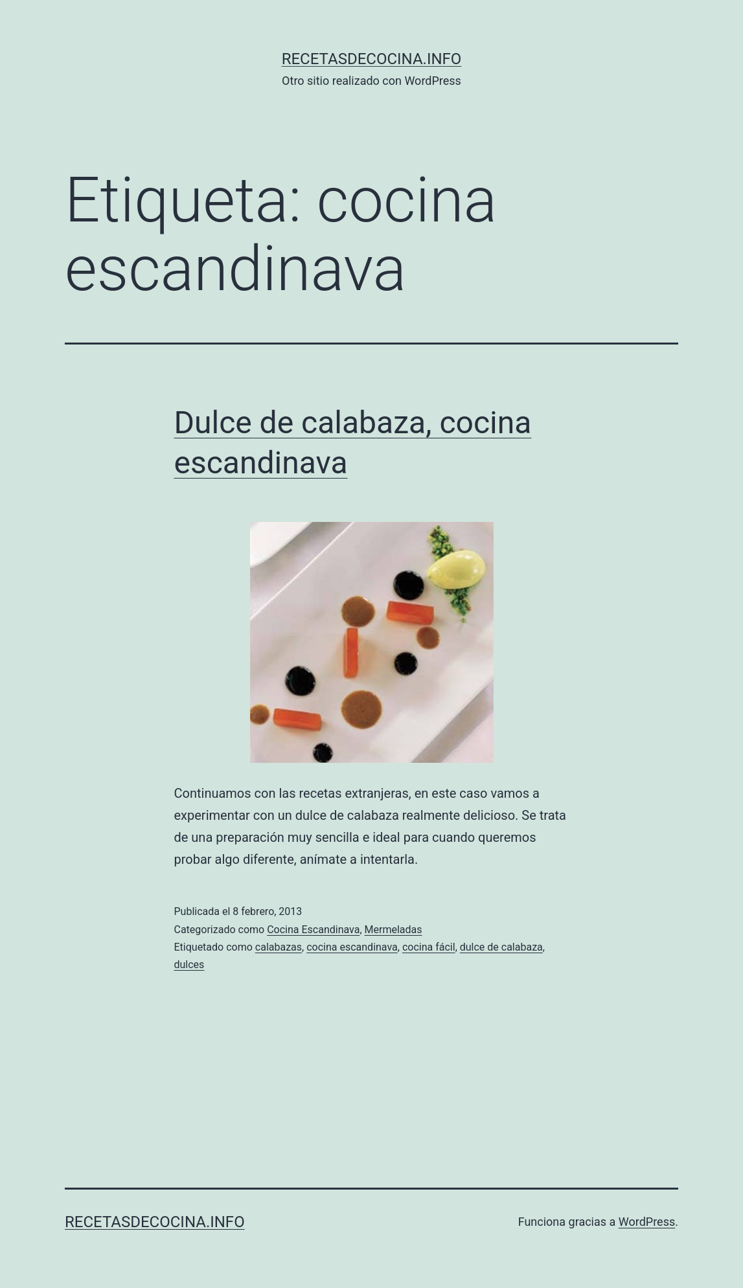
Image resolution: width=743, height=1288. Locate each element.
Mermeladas (393, 929)
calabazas (278, 947)
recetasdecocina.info (372, 59)
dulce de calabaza (501, 947)
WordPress (647, 1221)
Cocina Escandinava (313, 929)
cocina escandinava (352, 947)
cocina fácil (428, 947)
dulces (189, 964)
